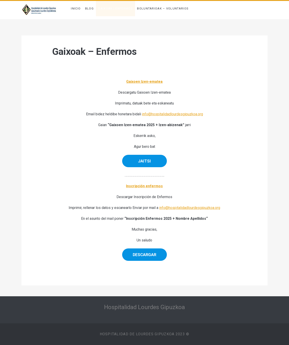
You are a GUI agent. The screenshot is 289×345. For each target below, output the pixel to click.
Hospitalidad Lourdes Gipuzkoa (144, 307)
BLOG (89, 8)
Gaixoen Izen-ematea (144, 81)
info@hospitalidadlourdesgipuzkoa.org (172, 114)
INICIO (76, 8)
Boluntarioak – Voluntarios (163, 8)
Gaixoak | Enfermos (115, 8)
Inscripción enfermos (144, 186)
